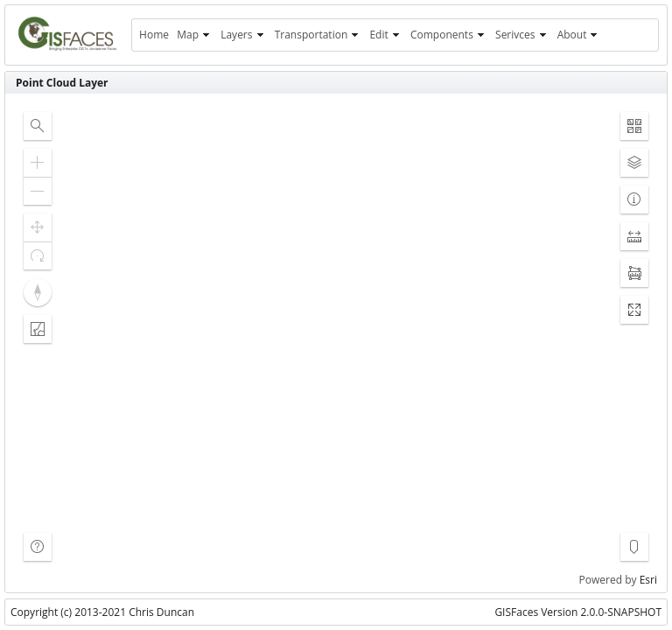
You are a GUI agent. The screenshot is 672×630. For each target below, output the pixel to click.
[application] (336, 343)
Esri (648, 579)
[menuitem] (153, 35)
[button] (38, 126)
